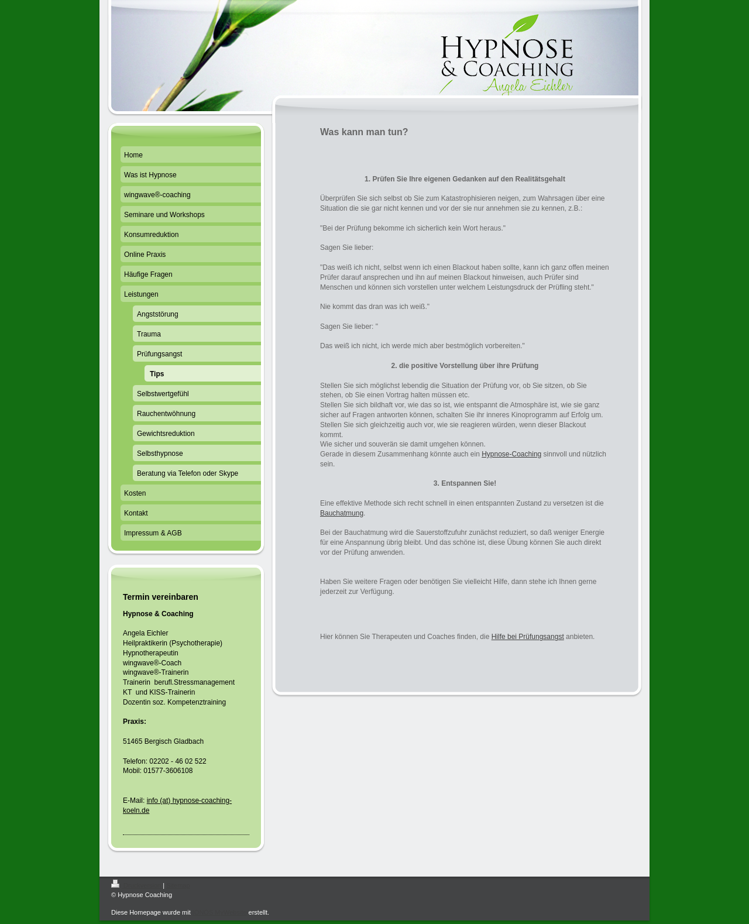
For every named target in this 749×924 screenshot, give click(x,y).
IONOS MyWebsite (220, 912)
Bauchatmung (341, 513)
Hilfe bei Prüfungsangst (528, 637)
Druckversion (137, 885)
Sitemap (178, 885)
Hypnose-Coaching (511, 454)
